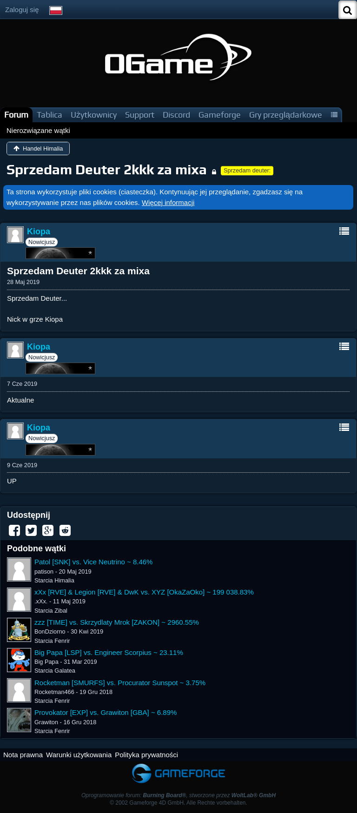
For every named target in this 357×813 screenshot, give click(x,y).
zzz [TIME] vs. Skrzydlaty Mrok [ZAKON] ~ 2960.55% (116, 622)
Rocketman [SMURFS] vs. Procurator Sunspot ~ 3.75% (119, 683)
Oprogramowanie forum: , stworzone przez (178, 795)
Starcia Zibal (50, 610)
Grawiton (46, 722)
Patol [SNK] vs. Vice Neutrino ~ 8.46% (93, 562)
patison (43, 571)
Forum (16, 114)
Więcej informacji (168, 202)
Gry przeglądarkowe (285, 114)
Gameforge (219, 114)
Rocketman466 (54, 691)
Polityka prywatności (146, 755)
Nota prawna (23, 755)
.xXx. (40, 601)
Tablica (49, 114)
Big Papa (46, 661)
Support (139, 114)
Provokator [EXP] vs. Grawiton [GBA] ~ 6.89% (105, 712)
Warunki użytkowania (79, 755)
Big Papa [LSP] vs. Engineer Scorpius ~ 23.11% (108, 652)
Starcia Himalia (54, 580)
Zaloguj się (22, 9)
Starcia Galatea (54, 670)
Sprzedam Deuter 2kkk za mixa (107, 169)
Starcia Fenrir (52, 640)
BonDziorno (50, 631)
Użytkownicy (94, 114)
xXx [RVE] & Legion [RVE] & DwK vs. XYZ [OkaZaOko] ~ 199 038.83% (144, 592)
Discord (176, 114)
